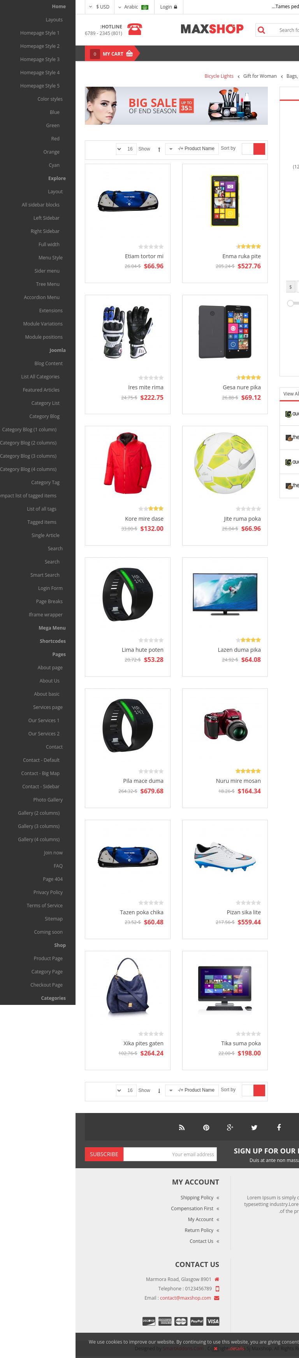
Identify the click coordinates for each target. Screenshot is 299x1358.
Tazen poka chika (66, 912)
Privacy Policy (269, 1312)
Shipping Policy (121, 1197)
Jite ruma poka (166, 518)
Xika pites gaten (68, 1043)
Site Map (274, 1323)
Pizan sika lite (168, 912)
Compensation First (116, 1208)
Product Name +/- (120, 148)
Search (185, 30)
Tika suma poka (165, 1043)
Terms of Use (269, 1301)
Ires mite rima (70, 387)
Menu (272, 53)
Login (93, 7)
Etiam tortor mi (68, 256)
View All (217, 393)
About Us (274, 1280)
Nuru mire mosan (163, 780)
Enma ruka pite (166, 256)
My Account (125, 1219)
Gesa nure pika (166, 387)
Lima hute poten (67, 649)
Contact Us (126, 1241)
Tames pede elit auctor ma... (227, 6)
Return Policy (123, 1230)
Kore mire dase (68, 518)
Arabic (60, 7)
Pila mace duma (67, 780)
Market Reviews (267, 1291)
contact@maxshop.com (109, 1298)
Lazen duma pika (164, 649)
